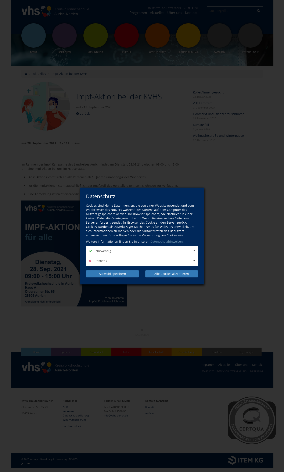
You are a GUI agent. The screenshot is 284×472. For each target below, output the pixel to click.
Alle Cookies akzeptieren (171, 274)
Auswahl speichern (112, 274)
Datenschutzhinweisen (166, 241)
